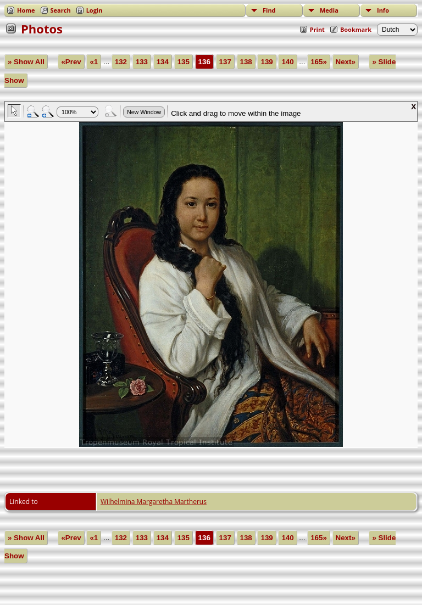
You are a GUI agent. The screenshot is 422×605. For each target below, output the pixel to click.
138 (246, 62)
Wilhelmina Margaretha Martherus (154, 501)
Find (269, 10)
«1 (94, 62)
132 (121, 62)
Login (94, 10)
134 (163, 62)
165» (318, 62)
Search (61, 10)
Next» (346, 62)
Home (26, 10)
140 (287, 62)
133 (142, 62)
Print (317, 29)
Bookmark (355, 29)
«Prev (71, 62)
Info (383, 10)
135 (183, 62)
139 (266, 62)
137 (225, 62)
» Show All (26, 62)
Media (329, 10)
